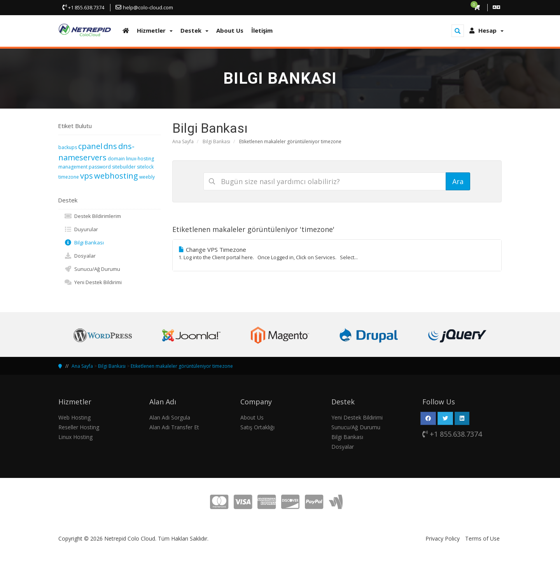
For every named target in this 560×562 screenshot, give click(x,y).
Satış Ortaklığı (257, 427)
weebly (147, 177)
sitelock (145, 166)
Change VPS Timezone (337, 253)
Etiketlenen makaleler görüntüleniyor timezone (182, 366)
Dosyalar (80, 255)
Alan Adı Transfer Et (174, 427)
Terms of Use (482, 538)
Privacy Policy (442, 538)
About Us (252, 417)
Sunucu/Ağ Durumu (92, 269)
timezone (68, 177)
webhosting (116, 175)
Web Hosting (74, 417)
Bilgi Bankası (216, 141)
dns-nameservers (96, 152)
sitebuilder (124, 166)
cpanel (90, 146)
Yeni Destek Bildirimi (93, 282)
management (73, 166)
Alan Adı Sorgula (169, 417)
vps (86, 175)
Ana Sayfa (183, 141)
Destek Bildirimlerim (92, 216)
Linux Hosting (75, 437)
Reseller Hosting (78, 427)
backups (67, 147)
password (100, 166)
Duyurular (81, 229)
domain (116, 158)
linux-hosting (140, 158)
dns (110, 146)
